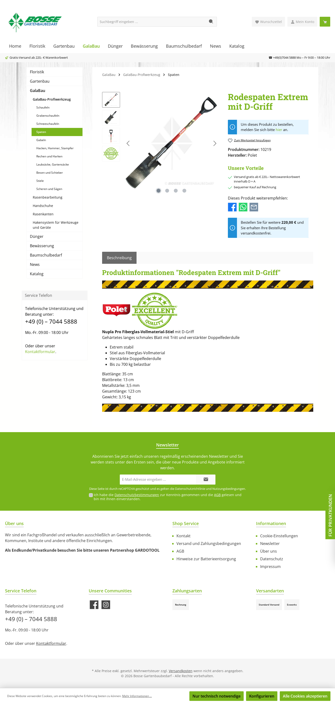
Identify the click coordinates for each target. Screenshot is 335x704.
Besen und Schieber (49, 173)
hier (279, 129)
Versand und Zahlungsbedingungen (208, 543)
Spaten (41, 132)
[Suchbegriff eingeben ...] (151, 22)
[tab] (119, 258)
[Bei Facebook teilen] (232, 206)
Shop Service (185, 523)
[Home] (15, 46)
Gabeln (41, 140)
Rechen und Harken (49, 156)
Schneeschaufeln (47, 124)
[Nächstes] (214, 143)
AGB (217, 494)
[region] (160, 143)
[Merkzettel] (268, 22)
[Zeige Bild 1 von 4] (158, 191)
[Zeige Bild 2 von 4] (167, 191)
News (35, 264)
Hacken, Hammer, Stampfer (55, 148)
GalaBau (37, 90)
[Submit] (205, 480)
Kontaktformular (40, 351)
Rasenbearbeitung (47, 197)
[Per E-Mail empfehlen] (253, 206)
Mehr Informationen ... (137, 696)
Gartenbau (39, 81)
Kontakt (183, 535)
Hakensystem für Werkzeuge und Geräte (55, 225)
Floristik (37, 71)
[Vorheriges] (128, 143)
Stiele (40, 181)
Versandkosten (180, 671)
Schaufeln (42, 107)
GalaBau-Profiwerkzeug (52, 99)
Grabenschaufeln (47, 116)
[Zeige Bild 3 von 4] (176, 191)
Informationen (271, 523)
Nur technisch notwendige (216, 696)
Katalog (37, 273)
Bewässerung (42, 245)
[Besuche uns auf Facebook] (94, 604)
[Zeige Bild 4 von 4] (184, 191)
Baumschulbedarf (46, 255)
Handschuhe (43, 205)
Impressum (270, 566)
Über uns (268, 551)
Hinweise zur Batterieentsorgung (206, 558)
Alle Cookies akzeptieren (305, 696)
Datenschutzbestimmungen (137, 494)
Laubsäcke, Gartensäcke (52, 164)
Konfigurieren (261, 696)
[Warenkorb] (325, 22)
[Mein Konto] (302, 22)
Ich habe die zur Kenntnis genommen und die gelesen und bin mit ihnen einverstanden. (168, 496)
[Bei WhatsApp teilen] (243, 206)
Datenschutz (271, 558)
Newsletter (270, 543)
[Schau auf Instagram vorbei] (105, 604)
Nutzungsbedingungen (228, 489)
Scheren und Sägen (49, 189)
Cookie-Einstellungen (279, 535)
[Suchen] (211, 22)
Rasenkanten (43, 214)
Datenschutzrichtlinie (190, 489)
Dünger (37, 236)
